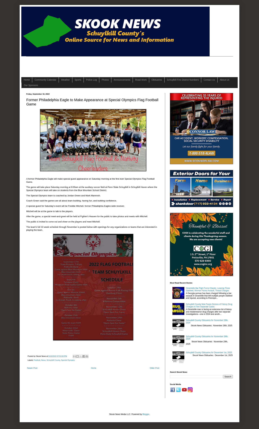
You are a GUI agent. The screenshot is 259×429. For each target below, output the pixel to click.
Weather (65, 79)
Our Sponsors (31, 85)
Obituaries (156, 79)
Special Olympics (68, 360)
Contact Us (209, 79)
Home (27, 79)
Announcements (122, 79)
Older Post (154, 368)
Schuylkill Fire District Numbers (183, 79)
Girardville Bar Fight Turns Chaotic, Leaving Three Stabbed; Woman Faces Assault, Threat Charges (208, 289)
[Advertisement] (86, 63)
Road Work (141, 79)
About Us (224, 79)
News (43, 360)
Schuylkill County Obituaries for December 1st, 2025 (209, 352)
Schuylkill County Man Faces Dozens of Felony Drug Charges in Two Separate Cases (209, 305)
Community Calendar (45, 79)
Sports (78, 79)
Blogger (146, 414)
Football (37, 360)
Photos (105, 79)
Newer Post (32, 368)
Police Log (91, 79)
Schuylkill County (53, 360)
